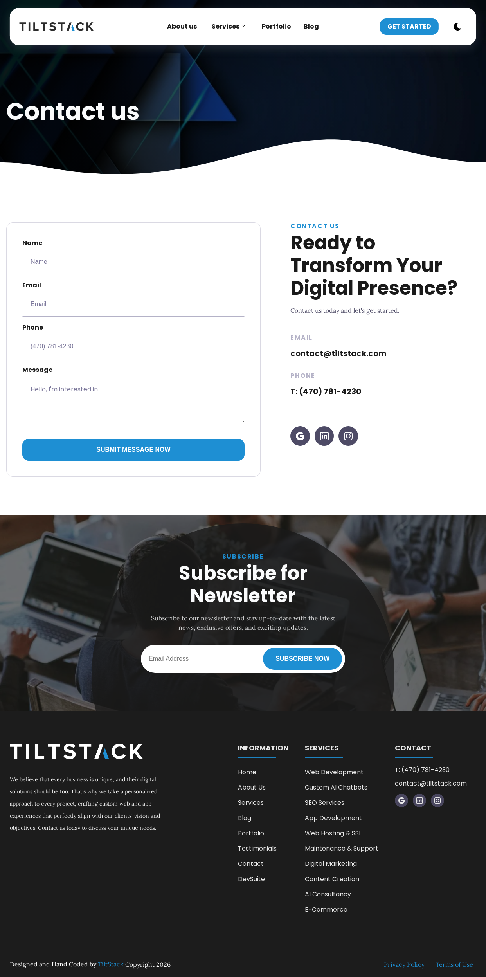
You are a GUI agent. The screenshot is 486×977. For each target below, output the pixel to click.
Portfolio (276, 26)
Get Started (409, 26)
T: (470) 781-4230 (325, 391)
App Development (333, 817)
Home (247, 772)
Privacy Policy (404, 964)
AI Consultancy (328, 894)
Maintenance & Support (341, 848)
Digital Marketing (331, 863)
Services (251, 802)
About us (182, 26)
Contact (251, 863)
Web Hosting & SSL (333, 833)
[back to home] (60, 26)
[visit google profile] (300, 436)
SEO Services (324, 802)
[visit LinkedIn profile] (324, 436)
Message (133, 394)
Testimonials (257, 848)
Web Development (334, 772)
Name (133, 256)
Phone (133, 341)
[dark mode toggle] (457, 26)
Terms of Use (454, 964)
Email (133, 299)
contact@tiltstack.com (338, 353)
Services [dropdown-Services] (229, 26)
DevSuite (251, 878)
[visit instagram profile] (348, 436)
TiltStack (111, 964)
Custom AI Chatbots (336, 787)
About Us (252, 787)
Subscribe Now (302, 658)
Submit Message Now (133, 449)
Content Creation (332, 878)
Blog (311, 26)
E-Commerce (326, 909)
